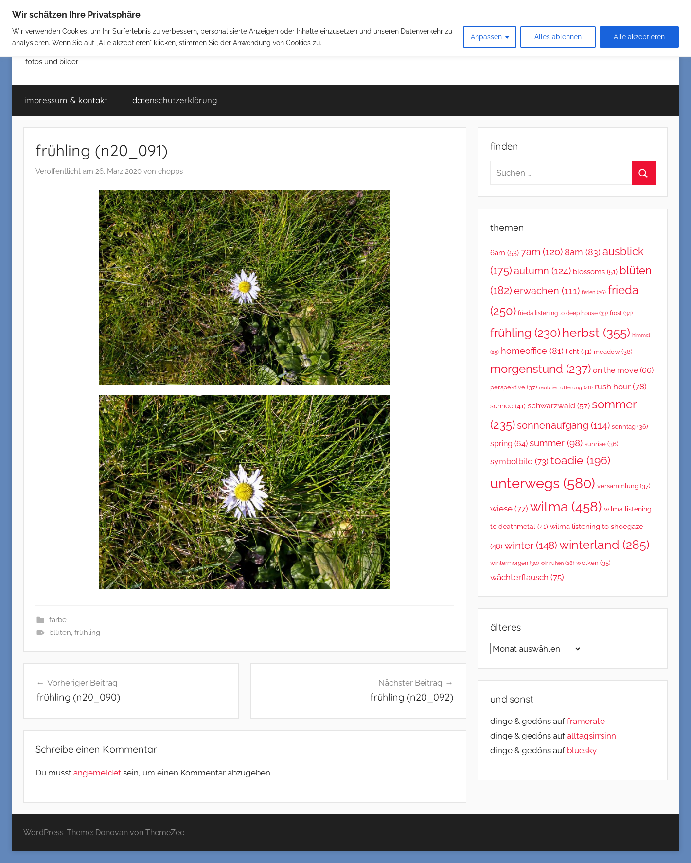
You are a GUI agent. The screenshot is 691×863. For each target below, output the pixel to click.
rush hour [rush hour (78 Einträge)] (621, 386)
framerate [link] (586, 721)
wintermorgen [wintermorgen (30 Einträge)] (514, 563)
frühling (87, 632)
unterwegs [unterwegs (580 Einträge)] (542, 483)
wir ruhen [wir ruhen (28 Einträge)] (557, 563)
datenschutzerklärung (174, 100)
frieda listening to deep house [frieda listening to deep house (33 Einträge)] (563, 313)
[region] (345, 28)
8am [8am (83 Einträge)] (583, 252)
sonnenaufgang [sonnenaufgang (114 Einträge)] (563, 425)
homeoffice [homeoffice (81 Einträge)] (532, 351)
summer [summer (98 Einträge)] (556, 443)
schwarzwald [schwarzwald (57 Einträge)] (559, 405)
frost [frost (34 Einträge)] (621, 313)
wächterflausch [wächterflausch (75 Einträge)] (527, 577)
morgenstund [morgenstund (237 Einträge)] (540, 369)
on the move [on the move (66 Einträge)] (623, 370)
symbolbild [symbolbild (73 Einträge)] (519, 461)
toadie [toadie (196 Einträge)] (580, 460)
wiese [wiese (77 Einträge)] (509, 508)
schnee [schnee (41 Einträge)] (508, 406)
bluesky (582, 750)
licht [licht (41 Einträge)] (579, 351)
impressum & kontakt (65, 100)
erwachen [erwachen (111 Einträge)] (547, 291)
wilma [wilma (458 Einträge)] (566, 507)
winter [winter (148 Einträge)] (530, 545)
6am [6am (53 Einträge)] (504, 252)
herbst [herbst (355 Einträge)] (596, 332)
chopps (170, 171)
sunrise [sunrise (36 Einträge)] (601, 444)
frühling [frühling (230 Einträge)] (525, 333)
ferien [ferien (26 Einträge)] (594, 292)
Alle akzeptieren (639, 37)
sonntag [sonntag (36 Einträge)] (630, 426)
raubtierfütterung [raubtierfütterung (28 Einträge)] (566, 387)
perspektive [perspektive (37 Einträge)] (513, 387)
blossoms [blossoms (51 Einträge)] (595, 271)
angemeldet (97, 772)
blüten (60, 632)
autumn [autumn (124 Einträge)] (542, 271)
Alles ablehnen (558, 37)
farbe (58, 620)
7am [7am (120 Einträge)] (542, 252)
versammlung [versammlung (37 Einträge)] (623, 486)
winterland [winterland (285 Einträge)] (604, 544)
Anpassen (486, 37)
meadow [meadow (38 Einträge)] (613, 351)
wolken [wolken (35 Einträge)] (593, 562)
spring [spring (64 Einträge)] (509, 443)
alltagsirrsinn (591, 735)
